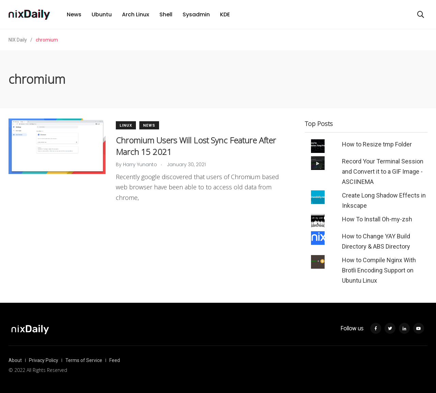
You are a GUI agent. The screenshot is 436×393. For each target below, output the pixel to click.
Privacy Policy (43, 360)
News (74, 14)
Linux (126, 125)
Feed (114, 360)
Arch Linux (135, 14)
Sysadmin (196, 14)
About (15, 360)
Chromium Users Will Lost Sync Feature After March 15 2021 (196, 146)
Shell (165, 14)
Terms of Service (83, 360)
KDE (225, 14)
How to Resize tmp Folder (377, 144)
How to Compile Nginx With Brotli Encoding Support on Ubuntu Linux (379, 270)
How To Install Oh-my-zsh (377, 219)
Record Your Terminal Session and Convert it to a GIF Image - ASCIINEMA (382, 171)
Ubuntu (102, 14)
